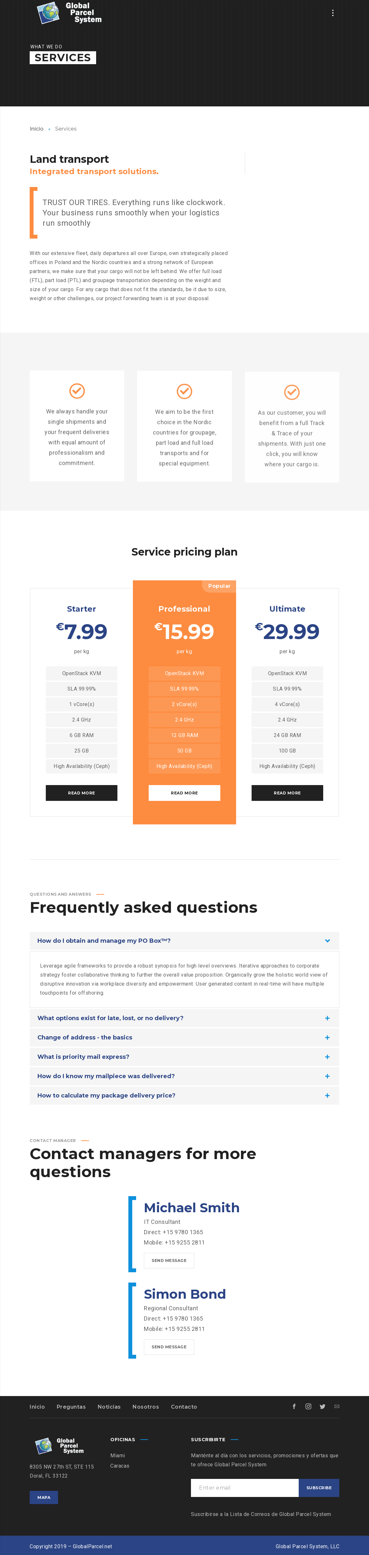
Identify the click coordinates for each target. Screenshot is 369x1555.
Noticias (109, 1407)
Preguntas (71, 1407)
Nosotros (146, 1407)
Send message (169, 1260)
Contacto (184, 1407)
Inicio (37, 129)
